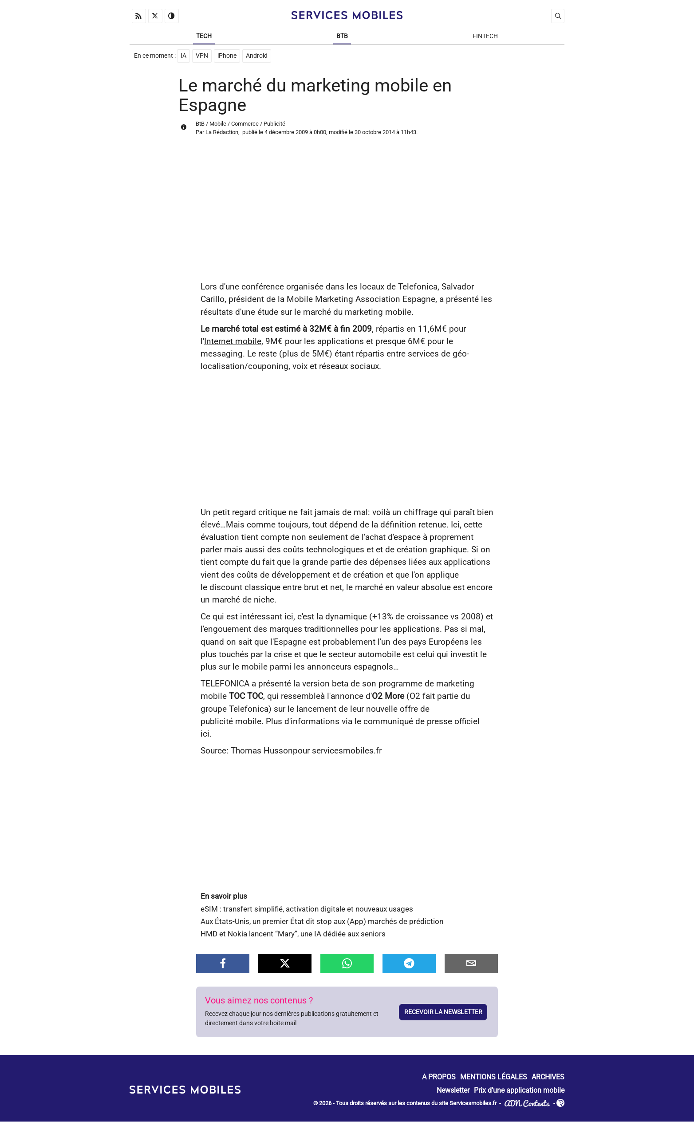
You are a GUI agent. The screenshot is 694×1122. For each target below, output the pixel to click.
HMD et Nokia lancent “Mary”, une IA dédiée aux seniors (293, 934)
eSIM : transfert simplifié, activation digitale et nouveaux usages (307, 909)
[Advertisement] (347, 214)
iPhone (227, 56)
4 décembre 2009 (286, 132)
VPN (202, 56)
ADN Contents (527, 1104)
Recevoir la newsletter (443, 1012)
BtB (342, 36)
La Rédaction (221, 132)
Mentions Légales (493, 1078)
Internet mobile (232, 342)
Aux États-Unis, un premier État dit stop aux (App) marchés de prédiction (322, 922)
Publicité (274, 124)
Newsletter (453, 1090)
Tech (204, 36)
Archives (548, 1078)
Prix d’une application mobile (519, 1090)
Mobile (217, 124)
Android (257, 56)
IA (183, 56)
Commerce (245, 124)
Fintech (485, 36)
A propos (439, 1078)
